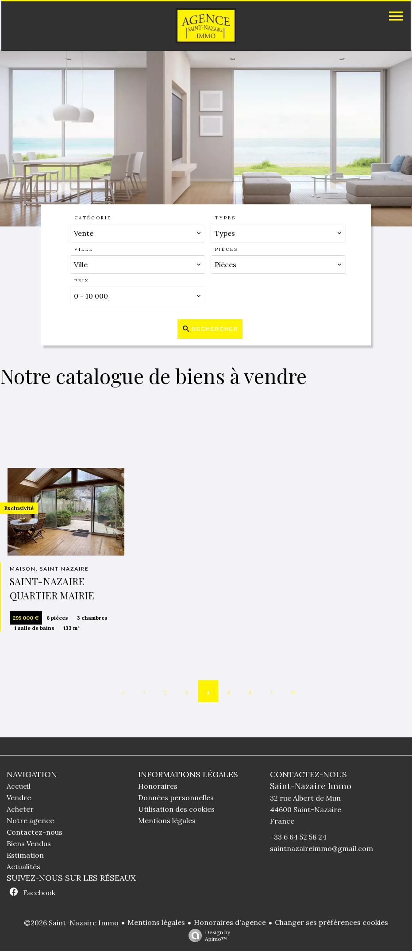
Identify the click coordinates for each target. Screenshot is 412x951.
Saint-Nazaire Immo (310, 786)
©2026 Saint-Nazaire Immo (71, 922)
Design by (207, 935)
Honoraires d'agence (230, 922)
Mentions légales (156, 922)
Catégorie (93, 218)
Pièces (226, 249)
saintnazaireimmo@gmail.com (321, 848)
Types (225, 218)
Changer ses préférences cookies (331, 922)
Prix (81, 281)
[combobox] (137, 233)
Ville (83, 249)
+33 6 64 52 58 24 (298, 836)
